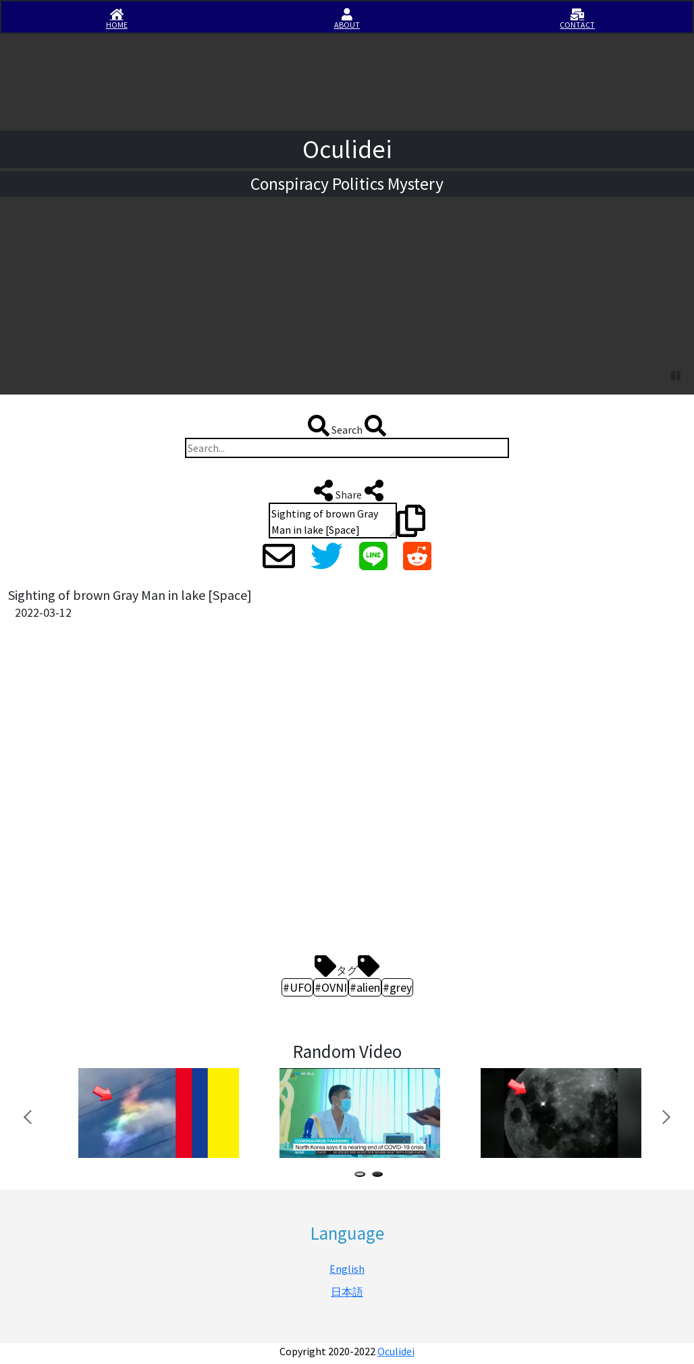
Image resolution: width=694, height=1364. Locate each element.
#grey (397, 987)
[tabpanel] (156, 1113)
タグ (347, 966)
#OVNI (331, 987)
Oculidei (396, 1351)
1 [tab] (362, 1176)
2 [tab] (380, 1176)
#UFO (297, 987)
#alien (365, 987)
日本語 (347, 1291)
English (347, 1268)
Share (347, 490)
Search (347, 425)
